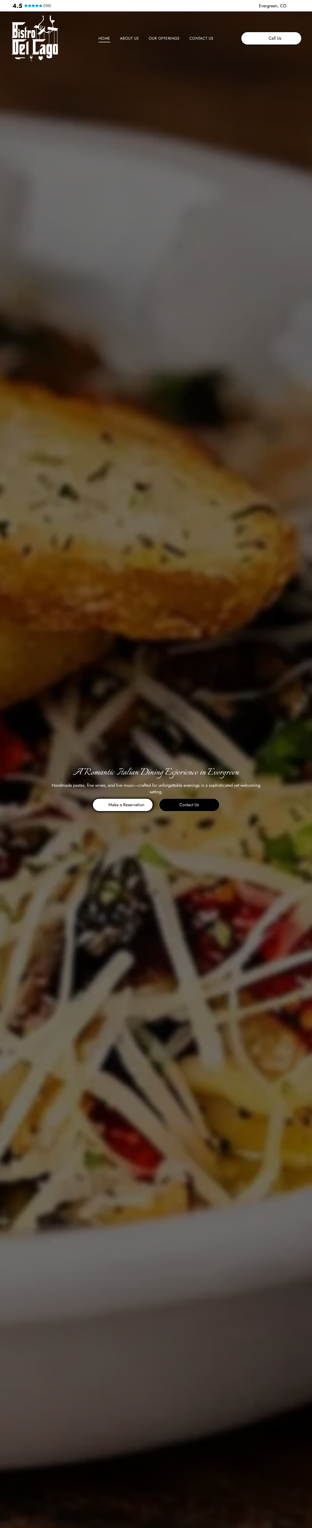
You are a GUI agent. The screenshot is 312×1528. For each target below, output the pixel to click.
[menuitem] (104, 38)
